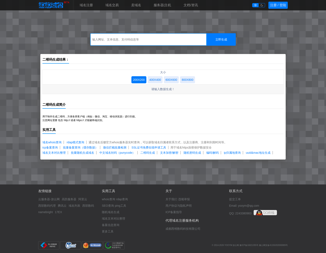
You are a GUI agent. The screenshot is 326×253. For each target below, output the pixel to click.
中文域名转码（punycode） (117, 152)
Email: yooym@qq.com (244, 205)
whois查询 (108, 199)
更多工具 (108, 231)
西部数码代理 (47, 205)
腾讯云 (62, 205)
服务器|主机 (162, 5)
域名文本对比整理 (54, 152)
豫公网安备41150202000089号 (273, 245)
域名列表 (74, 205)
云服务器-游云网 (49, 199)
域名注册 (86, 5)
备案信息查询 (110, 225)
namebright (45, 212)
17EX (58, 212)
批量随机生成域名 (82, 152)
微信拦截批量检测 (114, 147)
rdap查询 (122, 199)
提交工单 (235, 199)
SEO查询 (108, 205)
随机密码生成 (192, 152)
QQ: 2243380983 (240, 213)
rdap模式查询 (75, 142)
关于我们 (171, 199)
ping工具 (120, 205)
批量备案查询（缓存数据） (80, 147)
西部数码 (88, 205)
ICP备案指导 (173, 212)
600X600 (171, 79)
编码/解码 (212, 152)
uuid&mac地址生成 (258, 152)
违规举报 (184, 199)
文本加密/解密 (169, 152)
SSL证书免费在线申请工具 (149, 147)
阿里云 (82, 199)
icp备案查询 (50, 147)
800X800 (187, 79)
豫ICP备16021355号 (249, 245)
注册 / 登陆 (278, 5)
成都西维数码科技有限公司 (182, 228)
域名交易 (112, 5)
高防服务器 (69, 199)
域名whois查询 (52, 142)
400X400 (155, 79)
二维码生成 (147, 152)
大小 (163, 72)
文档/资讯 (191, 5)
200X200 (139, 79)
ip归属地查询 (232, 152)
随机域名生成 (110, 212)
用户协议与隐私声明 (178, 205)
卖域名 (136, 5)
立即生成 (221, 39)
